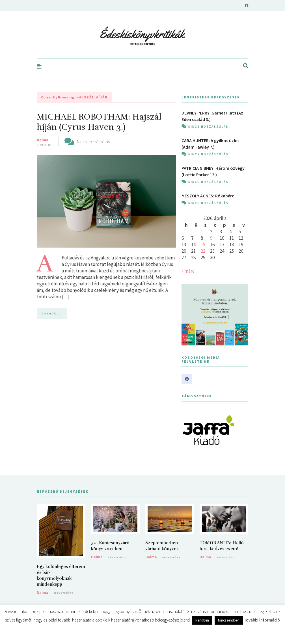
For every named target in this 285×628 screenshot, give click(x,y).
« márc (188, 271)
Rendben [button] (202, 620)
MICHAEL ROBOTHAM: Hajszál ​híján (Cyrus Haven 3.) (100, 122)
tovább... (51, 313)
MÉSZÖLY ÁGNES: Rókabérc (208, 196)
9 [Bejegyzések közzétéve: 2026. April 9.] (211, 238)
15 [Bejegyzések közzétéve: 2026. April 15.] (203, 244)
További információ (262, 620)
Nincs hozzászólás (93, 141)
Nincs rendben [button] (228, 620)
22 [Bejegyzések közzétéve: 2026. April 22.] (203, 251)
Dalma (42, 139)
